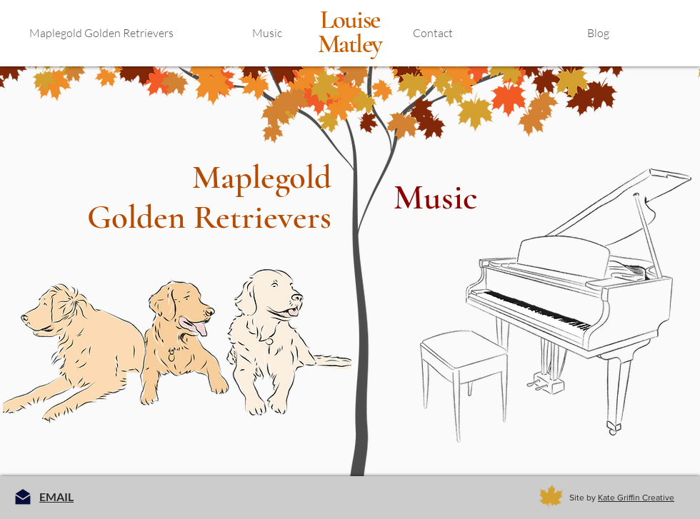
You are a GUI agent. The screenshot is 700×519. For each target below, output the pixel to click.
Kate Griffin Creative (636, 498)
